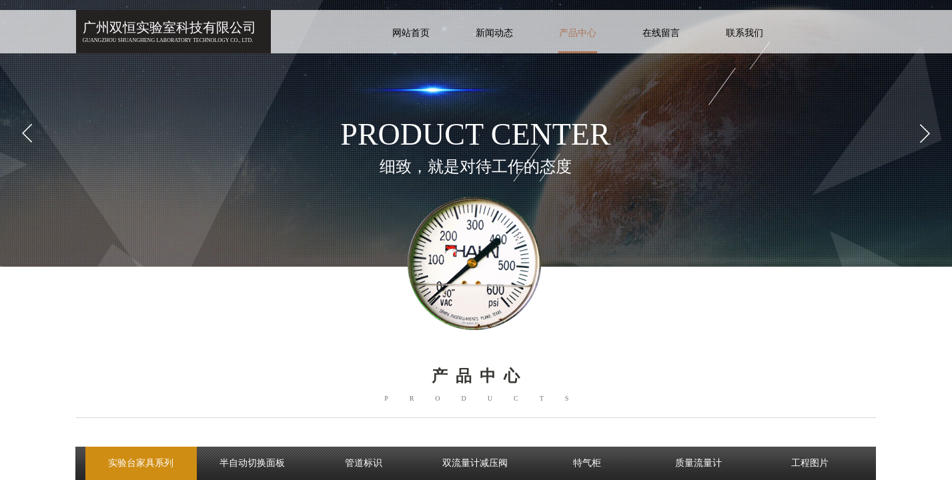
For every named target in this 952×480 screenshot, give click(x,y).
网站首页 (411, 33)
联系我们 (744, 33)
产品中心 (577, 33)
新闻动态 (494, 33)
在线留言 (661, 33)
